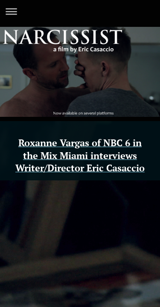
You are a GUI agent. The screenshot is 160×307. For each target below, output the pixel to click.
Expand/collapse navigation (80, 11)
